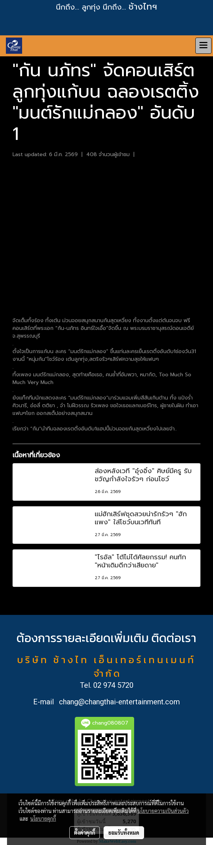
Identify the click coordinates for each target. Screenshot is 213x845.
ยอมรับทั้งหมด (123, 832)
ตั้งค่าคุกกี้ (84, 832)
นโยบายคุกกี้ (43, 818)
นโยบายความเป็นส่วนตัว (163, 810)
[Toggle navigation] (203, 46)
